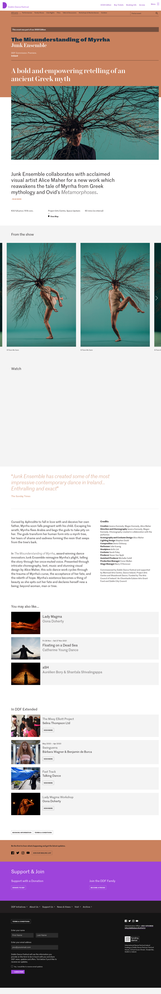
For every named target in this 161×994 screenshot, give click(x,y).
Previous (4, 297)
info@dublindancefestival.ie (135, 934)
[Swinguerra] (85, 756)
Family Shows (39, 13)
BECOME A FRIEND (98, 894)
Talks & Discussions (69, 13)
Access (142, 5)
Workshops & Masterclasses (89, 13)
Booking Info (131, 5)
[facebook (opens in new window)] (13, 859)
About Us (36, 913)
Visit (81, 913)
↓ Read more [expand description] (16, 198)
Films (58, 13)
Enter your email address (21, 948)
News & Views (68, 913)
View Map (54, 216)
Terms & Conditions (43, 839)
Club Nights (50, 13)
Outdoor (104, 13)
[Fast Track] (85, 783)
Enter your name (18, 936)
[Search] (157, 12)
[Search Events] (142, 13)
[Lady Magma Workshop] (85, 810)
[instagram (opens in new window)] (24, 859)
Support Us (50, 913)
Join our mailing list (44, 859)
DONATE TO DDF (18, 894)
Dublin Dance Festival (22, 4)
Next (156, 297)
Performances (27, 13)
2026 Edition (106, 5)
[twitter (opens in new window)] (18, 859)
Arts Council (132, 945)
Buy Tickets (118, 5)
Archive (92, 913)
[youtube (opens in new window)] (29, 859)
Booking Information (21, 839)
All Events (14, 13)
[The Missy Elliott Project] (85, 728)
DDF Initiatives (19, 913)
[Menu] (154, 5)
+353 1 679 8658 (147, 932)
